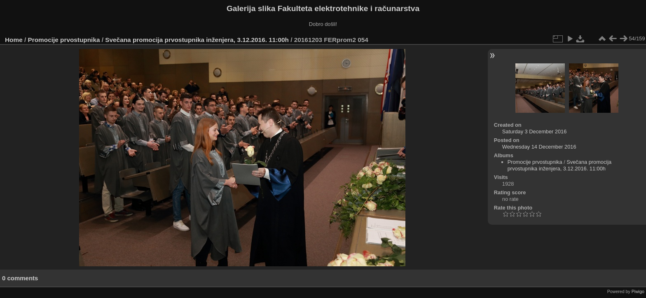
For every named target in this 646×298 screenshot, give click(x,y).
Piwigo (638, 291)
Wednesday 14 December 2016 (539, 147)
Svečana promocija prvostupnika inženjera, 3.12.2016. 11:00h (197, 39)
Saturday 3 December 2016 (534, 131)
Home (14, 39)
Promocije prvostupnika (64, 39)
